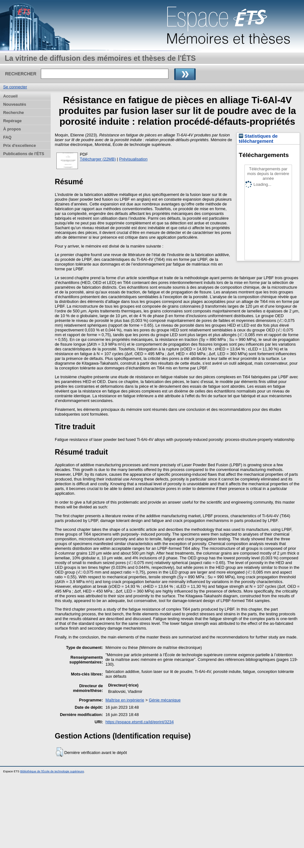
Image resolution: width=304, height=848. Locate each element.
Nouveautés (14, 104)
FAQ (7, 137)
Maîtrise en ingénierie (124, 700)
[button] (59, 752)
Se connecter (15, 87)
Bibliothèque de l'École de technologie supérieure (52, 771)
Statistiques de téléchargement (258, 139)
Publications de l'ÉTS (23, 153)
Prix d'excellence (19, 145)
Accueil (10, 96)
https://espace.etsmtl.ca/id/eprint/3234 (139, 721)
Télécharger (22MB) (98, 159)
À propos (12, 129)
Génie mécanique (164, 700)
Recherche (13, 112)
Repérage (12, 120)
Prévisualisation (133, 159)
